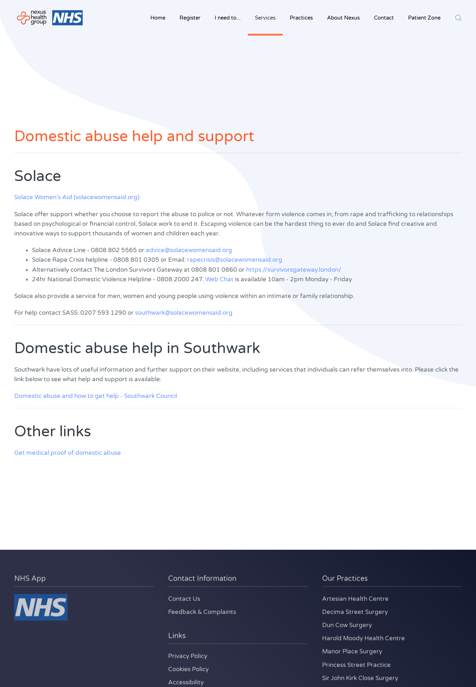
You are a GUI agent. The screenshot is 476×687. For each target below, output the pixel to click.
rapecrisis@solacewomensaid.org (234, 259)
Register (190, 18)
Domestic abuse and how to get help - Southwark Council (95, 396)
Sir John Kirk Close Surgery (360, 677)
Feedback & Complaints (202, 611)
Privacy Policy (187, 655)
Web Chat (219, 279)
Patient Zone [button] (424, 18)
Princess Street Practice (356, 663)
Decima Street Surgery (355, 611)
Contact (384, 18)
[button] (458, 18)
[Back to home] (49, 18)
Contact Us (184, 597)
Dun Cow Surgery (347, 624)
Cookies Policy (188, 668)
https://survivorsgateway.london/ (293, 269)
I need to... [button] (228, 18)
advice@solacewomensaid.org (189, 250)
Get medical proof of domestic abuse (67, 453)
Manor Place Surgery (352, 650)
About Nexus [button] (343, 18)
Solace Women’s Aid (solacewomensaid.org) (76, 197)
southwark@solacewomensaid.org (183, 312)
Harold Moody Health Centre (363, 637)
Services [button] (265, 18)
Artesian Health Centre (355, 597)
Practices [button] (301, 18)
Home (157, 18)
